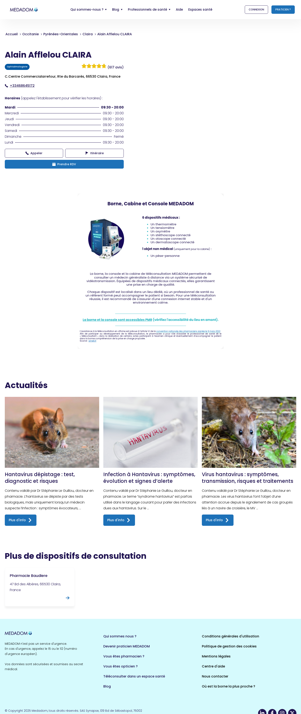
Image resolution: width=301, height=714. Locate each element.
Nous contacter (215, 676)
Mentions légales (216, 656)
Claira (87, 34)
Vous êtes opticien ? (120, 666)
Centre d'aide (213, 666)
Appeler (33, 153)
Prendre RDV (64, 164)
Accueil (11, 34)
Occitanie (30, 34)
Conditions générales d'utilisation (230, 636)
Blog (107, 686)
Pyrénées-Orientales (60, 34)
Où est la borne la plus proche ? (228, 686)
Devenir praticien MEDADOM (126, 646)
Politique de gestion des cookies (229, 646)
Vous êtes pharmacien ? (123, 656)
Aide (179, 9)
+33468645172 (20, 85)
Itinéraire (94, 153)
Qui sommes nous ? (119, 636)
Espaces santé (200, 9)
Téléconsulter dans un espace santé (134, 676)
